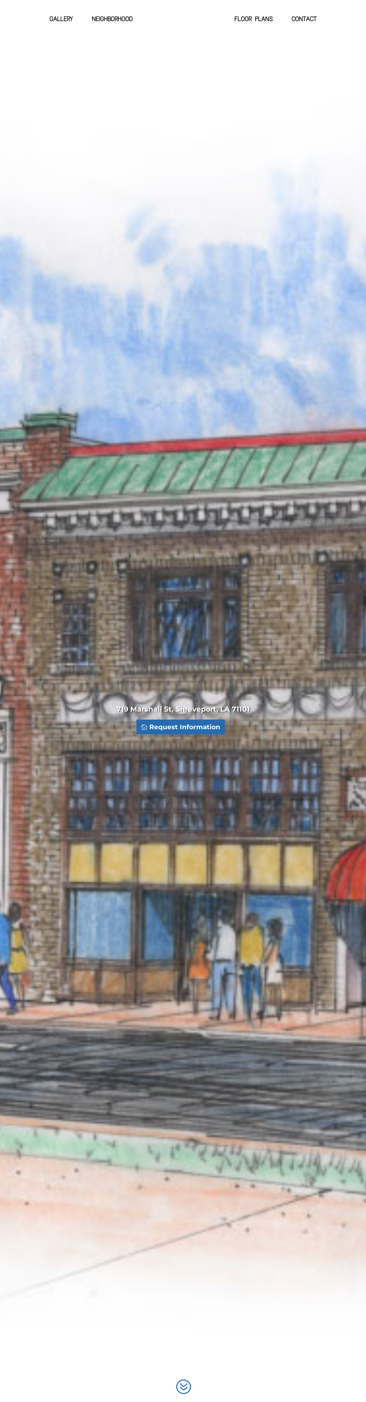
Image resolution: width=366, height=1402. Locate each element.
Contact (304, 20)
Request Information (184, 727)
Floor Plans (253, 20)
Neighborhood (112, 20)
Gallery (61, 20)
